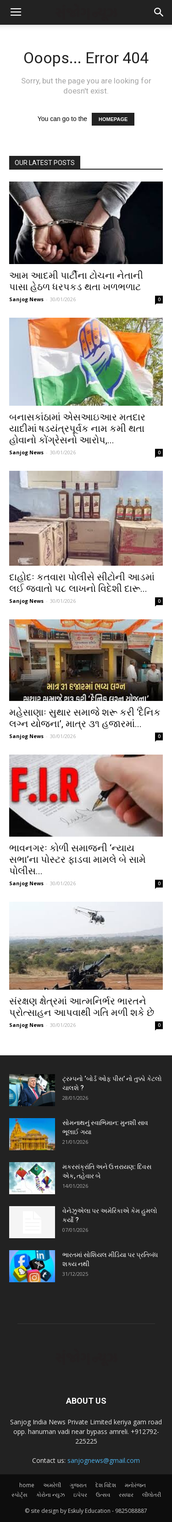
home (26, 1485)
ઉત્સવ (103, 1495)
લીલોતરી (151, 1495)
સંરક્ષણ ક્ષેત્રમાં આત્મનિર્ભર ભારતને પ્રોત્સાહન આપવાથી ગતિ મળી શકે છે (81, 1007)
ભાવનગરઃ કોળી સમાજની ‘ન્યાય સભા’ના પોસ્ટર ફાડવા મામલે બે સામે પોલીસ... (77, 860)
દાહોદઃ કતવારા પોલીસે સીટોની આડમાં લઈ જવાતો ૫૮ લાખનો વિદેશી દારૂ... (82, 583)
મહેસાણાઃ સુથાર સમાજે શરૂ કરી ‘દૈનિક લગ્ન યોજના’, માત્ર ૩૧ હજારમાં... (85, 718)
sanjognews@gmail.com (103, 1460)
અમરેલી (52, 1485)
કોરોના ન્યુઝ (50, 1495)
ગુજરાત (78, 1485)
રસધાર (126, 1495)
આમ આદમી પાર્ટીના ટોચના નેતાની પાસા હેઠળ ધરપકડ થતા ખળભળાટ (76, 281)
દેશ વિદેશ (105, 1485)
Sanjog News (26, 299)
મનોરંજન (135, 1485)
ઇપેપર (80, 1495)
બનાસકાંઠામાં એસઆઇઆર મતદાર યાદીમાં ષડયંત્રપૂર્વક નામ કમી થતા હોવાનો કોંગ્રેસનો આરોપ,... (77, 429)
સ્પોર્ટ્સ (19, 1495)
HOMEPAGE (113, 119)
